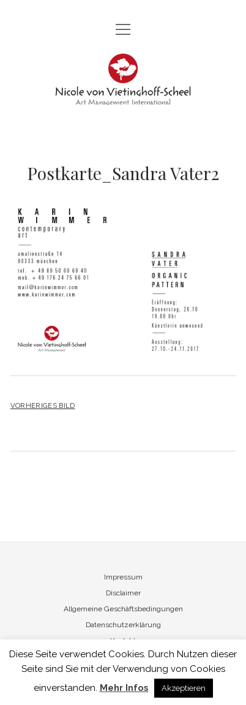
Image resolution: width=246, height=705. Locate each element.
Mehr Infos (124, 687)
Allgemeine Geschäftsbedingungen (123, 609)
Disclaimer (123, 593)
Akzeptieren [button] (184, 688)
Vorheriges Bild (42, 405)
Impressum (123, 577)
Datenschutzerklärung (123, 624)
